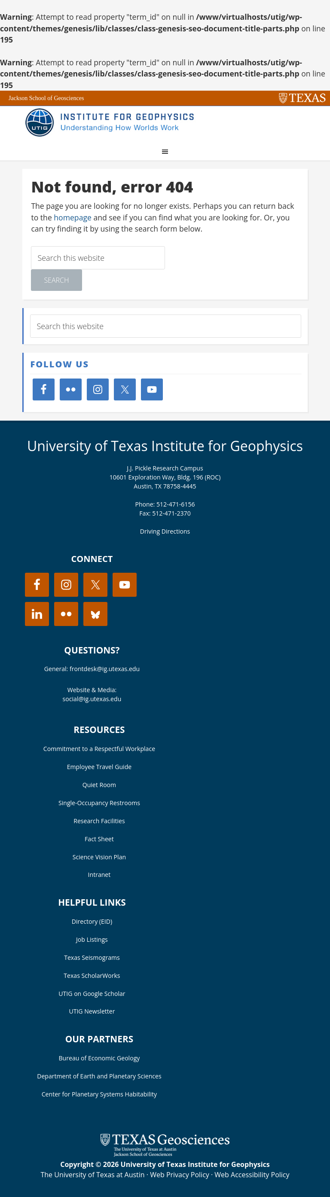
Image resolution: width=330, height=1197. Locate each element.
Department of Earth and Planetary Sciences (99, 1076)
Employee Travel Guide (99, 767)
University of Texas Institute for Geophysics (165, 446)
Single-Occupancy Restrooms (99, 803)
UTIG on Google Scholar (91, 993)
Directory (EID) (92, 921)
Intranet (99, 874)
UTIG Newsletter (92, 1011)
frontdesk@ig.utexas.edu (105, 669)
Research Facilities (99, 821)
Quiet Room (99, 785)
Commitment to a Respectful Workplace (99, 749)
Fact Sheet (99, 839)
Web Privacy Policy (179, 1174)
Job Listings (92, 939)
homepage (73, 217)
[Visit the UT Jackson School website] (165, 1154)
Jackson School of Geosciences (46, 98)
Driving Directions (165, 531)
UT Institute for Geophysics (112, 123)
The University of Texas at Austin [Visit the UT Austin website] (92, 1174)
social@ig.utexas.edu (92, 699)
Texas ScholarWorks (92, 975)
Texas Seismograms (92, 957)
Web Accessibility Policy (251, 1174)
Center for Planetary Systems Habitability (99, 1094)
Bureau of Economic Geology (99, 1058)
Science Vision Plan (99, 857)
